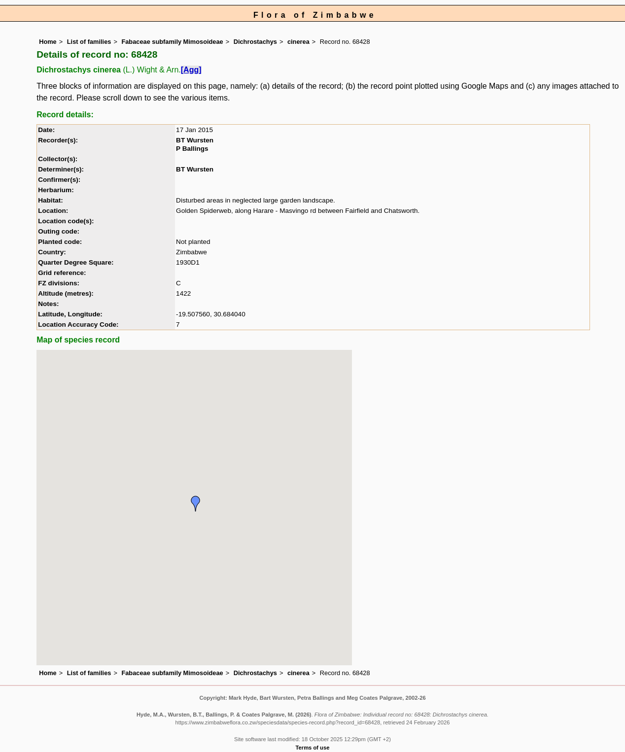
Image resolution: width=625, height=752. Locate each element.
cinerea (298, 41)
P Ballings (192, 148)
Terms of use (313, 748)
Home (48, 41)
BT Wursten (194, 140)
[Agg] (191, 70)
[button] (196, 504)
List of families (89, 41)
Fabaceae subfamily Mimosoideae (172, 41)
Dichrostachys (255, 41)
